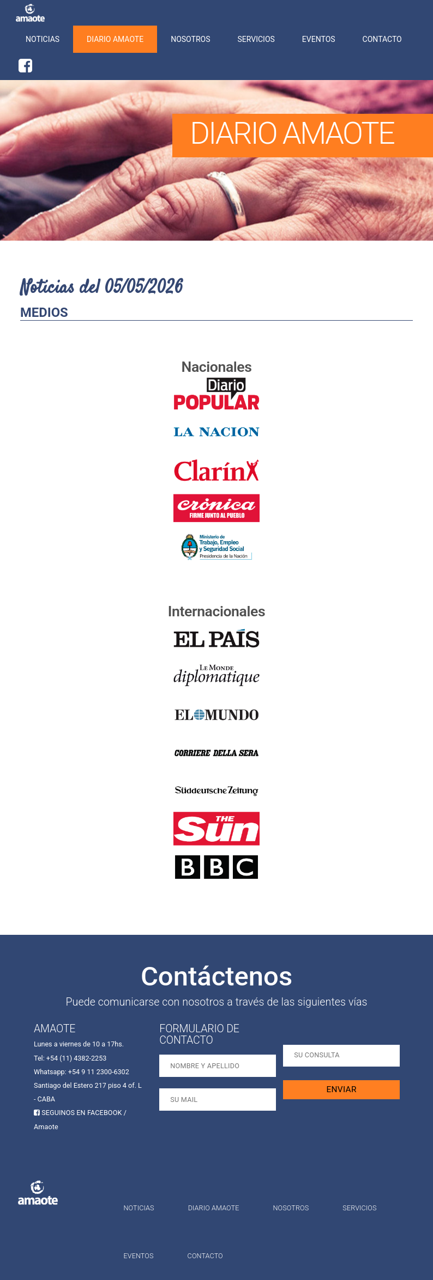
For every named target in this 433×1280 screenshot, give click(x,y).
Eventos (318, 39)
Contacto (382, 39)
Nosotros (190, 39)
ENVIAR (342, 1089)
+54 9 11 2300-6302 (98, 1072)
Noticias (42, 39)
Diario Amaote (115, 39)
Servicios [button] (256, 39)
